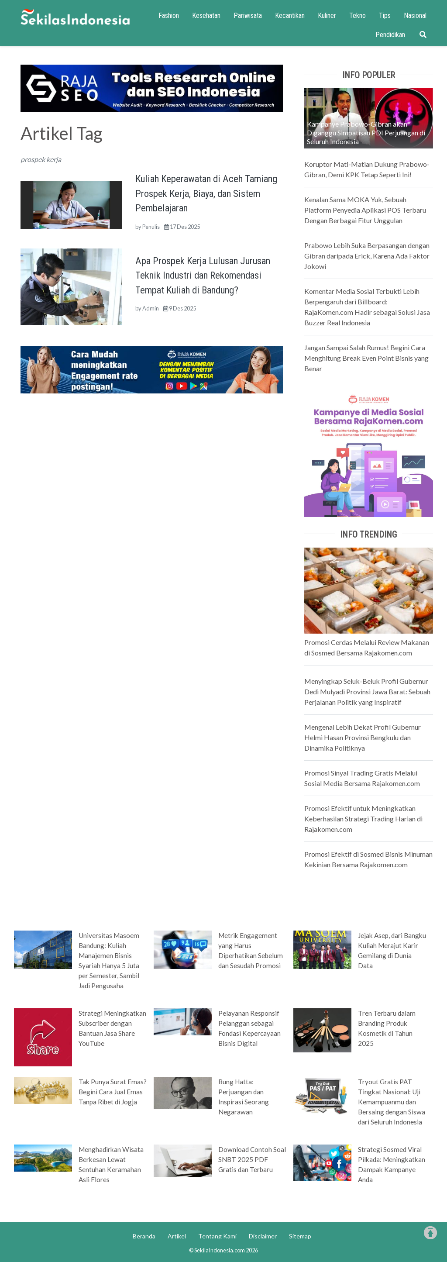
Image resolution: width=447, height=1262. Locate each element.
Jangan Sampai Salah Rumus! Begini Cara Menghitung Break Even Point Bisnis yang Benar (366, 357)
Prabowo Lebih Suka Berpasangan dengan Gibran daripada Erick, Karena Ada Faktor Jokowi (367, 255)
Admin (150, 308)
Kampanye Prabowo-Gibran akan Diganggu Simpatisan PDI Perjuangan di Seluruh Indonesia (366, 132)
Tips (385, 15)
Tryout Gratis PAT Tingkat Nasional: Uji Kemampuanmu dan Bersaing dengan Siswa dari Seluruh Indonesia (391, 1102)
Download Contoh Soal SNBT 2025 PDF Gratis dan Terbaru (252, 1159)
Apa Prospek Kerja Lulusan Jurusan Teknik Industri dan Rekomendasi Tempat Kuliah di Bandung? (202, 275)
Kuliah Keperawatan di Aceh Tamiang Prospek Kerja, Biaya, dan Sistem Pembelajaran (206, 193)
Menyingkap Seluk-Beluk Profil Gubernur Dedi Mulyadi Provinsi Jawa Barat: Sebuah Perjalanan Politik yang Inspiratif (367, 691)
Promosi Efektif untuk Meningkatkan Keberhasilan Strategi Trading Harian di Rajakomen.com (363, 818)
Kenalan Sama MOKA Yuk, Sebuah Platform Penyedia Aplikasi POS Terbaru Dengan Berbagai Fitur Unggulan (365, 209)
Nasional (415, 15)
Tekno (357, 15)
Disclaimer (263, 1236)
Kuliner (327, 15)
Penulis (151, 226)
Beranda (144, 1236)
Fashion (168, 15)
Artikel (177, 1236)
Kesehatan (206, 15)
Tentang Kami (217, 1236)
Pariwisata (248, 15)
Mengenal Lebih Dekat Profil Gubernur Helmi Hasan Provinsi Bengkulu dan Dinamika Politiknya (362, 737)
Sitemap (300, 1236)
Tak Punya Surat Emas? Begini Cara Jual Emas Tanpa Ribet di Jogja (113, 1092)
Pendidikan (390, 35)
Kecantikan (290, 15)
